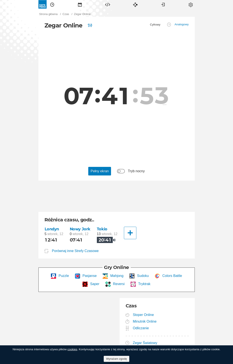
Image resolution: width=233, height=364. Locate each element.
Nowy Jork (80, 229)
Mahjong (116, 276)
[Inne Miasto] (130, 233)
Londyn (52, 229)
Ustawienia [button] (191, 4)
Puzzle (63, 276)
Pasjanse (89, 276)
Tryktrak (143, 284)
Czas (52, 4)
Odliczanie (141, 328)
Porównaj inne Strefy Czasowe (75, 251)
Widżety (108, 4)
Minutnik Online (145, 321)
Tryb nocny (136, 171)
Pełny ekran (100, 171)
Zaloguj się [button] (163, 4)
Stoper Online (143, 315)
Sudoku (142, 276)
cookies (72, 349)
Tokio (102, 229)
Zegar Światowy (145, 343)
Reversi (118, 284)
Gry (135, 4)
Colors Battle (171, 276)
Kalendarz (80, 4)
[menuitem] (52, 4)
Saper (94, 284)
